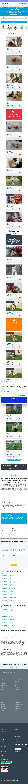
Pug (1, 712)
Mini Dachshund (17, 702)
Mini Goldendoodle (3, 704)
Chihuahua (2, 687)
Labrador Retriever (17, 698)
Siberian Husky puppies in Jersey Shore (7, 594)
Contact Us (16, 734)
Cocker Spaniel (3, 689)
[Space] (4, 755)
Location (19, 736)
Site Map (16, 736)
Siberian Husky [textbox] (4, 17)
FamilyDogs (9, 28)
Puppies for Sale (5, 5)
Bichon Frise (3, 681)
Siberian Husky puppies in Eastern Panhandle (8, 597)
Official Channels (17, 741)
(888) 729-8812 (22, 3)
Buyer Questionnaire (4, 734)
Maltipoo (16, 700)
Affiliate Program (3, 746)
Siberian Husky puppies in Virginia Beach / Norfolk (9, 582)
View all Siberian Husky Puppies (14, 459)
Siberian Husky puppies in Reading (7, 595)
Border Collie (17, 681)
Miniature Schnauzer (18, 706)
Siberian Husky (11, 5)
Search (14, 22)
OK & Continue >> (14, 398)
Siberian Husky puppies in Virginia (6, 613)
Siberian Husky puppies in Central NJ (7, 584)
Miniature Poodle (3, 706)
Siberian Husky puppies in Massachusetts (8, 623)
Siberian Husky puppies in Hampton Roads (8, 588)
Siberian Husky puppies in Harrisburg (7, 598)
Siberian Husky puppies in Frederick (7, 590)
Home (2, 5)
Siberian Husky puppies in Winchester (7, 600)
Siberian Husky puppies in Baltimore (7, 579)
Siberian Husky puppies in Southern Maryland (8, 575)
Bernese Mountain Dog (18, 679)
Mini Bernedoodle (3, 702)
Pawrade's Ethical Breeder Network (6, 778)
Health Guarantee (14, 119)
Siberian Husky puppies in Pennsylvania (7, 615)
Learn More (5, 508)
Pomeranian (2, 710)
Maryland (15, 5)
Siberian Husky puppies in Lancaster (7, 591)
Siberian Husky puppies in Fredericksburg (8, 581)
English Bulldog (17, 689)
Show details (22, 395)
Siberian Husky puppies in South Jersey (7, 578)
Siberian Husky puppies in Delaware (7, 609)
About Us (2, 741)
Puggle (16, 712)
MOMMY (19, 0)
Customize (14, 401)
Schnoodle (2, 714)
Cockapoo (16, 687)
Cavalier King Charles (4, 685)
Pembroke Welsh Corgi (18, 708)
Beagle (2, 679)
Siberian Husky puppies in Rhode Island (7, 620)
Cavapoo (16, 685)
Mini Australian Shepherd (18, 704)
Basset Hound (17, 677)
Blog (1, 744)
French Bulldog (3, 691)
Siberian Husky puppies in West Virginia (7, 619)
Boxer (16, 683)
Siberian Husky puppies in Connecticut (7, 616)
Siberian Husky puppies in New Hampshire (8, 625)
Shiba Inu (16, 714)
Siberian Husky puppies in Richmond (7, 587)
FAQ (15, 731)
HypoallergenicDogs (21, 28)
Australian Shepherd (4, 677)
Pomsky (16, 710)
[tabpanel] (14, 553)
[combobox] (13, 17)
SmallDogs (3, 28)
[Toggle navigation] (26, 3)
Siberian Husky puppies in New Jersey (7, 612)
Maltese (2, 700)
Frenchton (16, 691)
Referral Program (3, 751)
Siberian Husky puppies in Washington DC (8, 610)
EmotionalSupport (15, 28)
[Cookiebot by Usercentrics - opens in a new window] (22, 381)
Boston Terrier (3, 683)
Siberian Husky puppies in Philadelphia (7, 585)
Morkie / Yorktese (3, 708)
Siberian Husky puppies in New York (7, 622)
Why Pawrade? (17, 729)
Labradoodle (3, 698)
